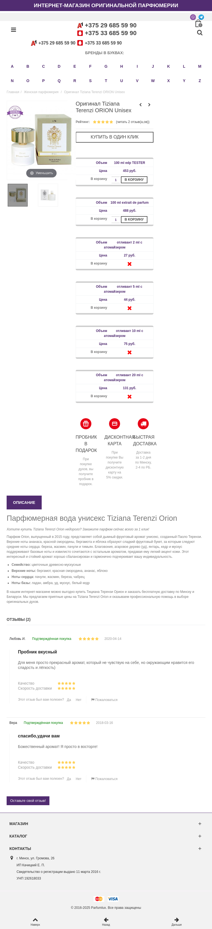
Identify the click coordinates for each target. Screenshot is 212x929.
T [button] (106, 80)
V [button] (137, 80)
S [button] (90, 80)
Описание (24, 502)
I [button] (137, 66)
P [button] (43, 80)
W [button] (153, 80)
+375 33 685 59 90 (110, 33)
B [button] (27, 66)
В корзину (134, 180)
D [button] (59, 66)
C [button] (43, 66)
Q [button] (59, 80)
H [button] (121, 66)
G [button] (106, 66)
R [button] (74, 80)
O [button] (27, 80)
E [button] (74, 66)
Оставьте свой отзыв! (28, 801)
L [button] (184, 66)
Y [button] (184, 80)
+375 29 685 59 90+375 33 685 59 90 (75, 43)
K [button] (168, 66)
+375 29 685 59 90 (110, 25)
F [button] (90, 66)
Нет (78, 700)
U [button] (121, 80)
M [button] (200, 66)
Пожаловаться (104, 699)
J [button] (153, 66)
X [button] (168, 80)
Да (68, 700)
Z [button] (199, 80)
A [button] (12, 66)
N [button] (12, 80)
